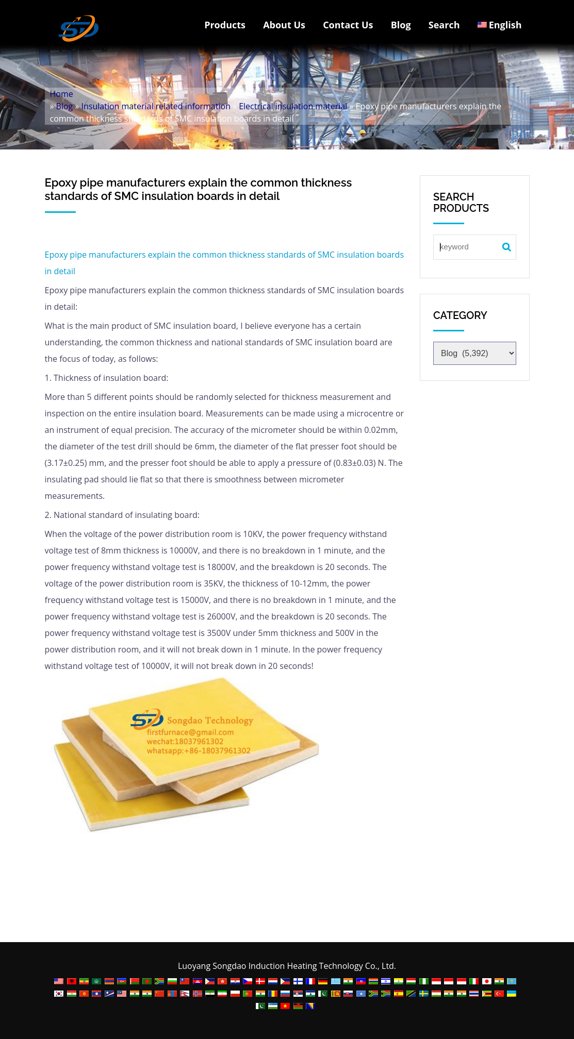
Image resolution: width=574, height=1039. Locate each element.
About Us (284, 25)
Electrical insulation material (293, 106)
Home (61, 93)
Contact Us (348, 25)
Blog (401, 25)
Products (224, 25)
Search (444, 25)
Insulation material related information (156, 106)
